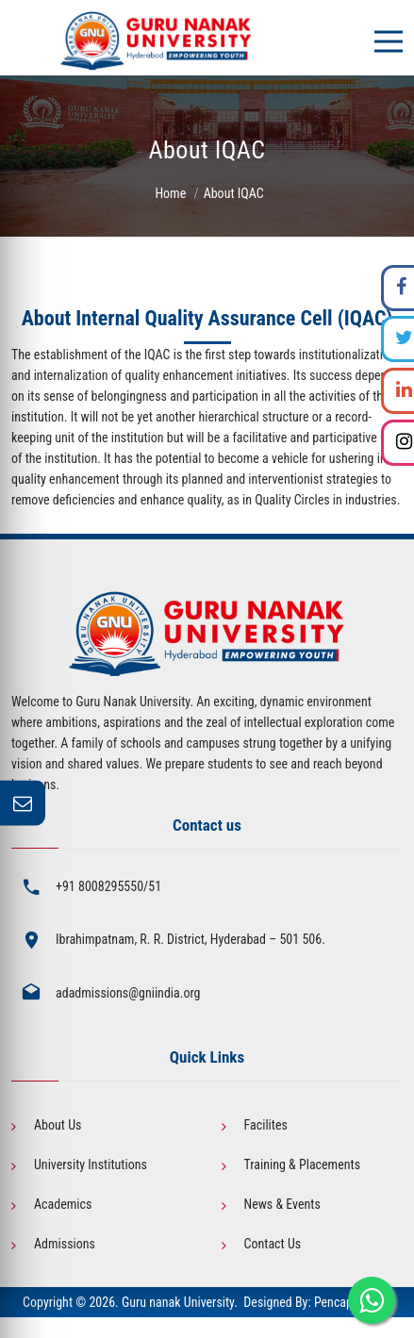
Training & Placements (302, 1164)
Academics (62, 1204)
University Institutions (90, 1164)
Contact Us (273, 1243)
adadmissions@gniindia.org (128, 992)
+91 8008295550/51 (108, 886)
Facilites (266, 1124)
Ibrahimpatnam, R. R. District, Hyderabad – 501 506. (190, 939)
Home (170, 193)
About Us (57, 1124)
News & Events (282, 1204)
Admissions (64, 1243)
